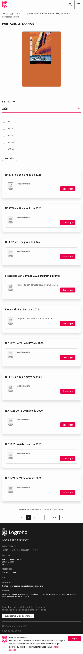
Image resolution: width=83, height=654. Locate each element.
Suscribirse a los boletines (18, 616)
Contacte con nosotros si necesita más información (22, 586)
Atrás (7, 14)
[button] (41, 109)
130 (55, 518)
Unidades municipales (14, 626)
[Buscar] (70, 4)
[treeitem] (41, 121)
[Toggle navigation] (79, 4)
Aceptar (74, 639)
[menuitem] (5, 550)
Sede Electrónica (11, 630)
